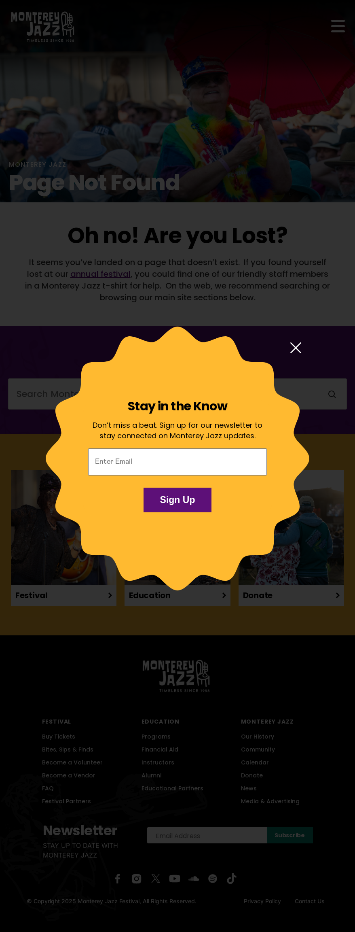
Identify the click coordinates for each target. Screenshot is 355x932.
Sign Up (177, 500)
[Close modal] (295, 348)
